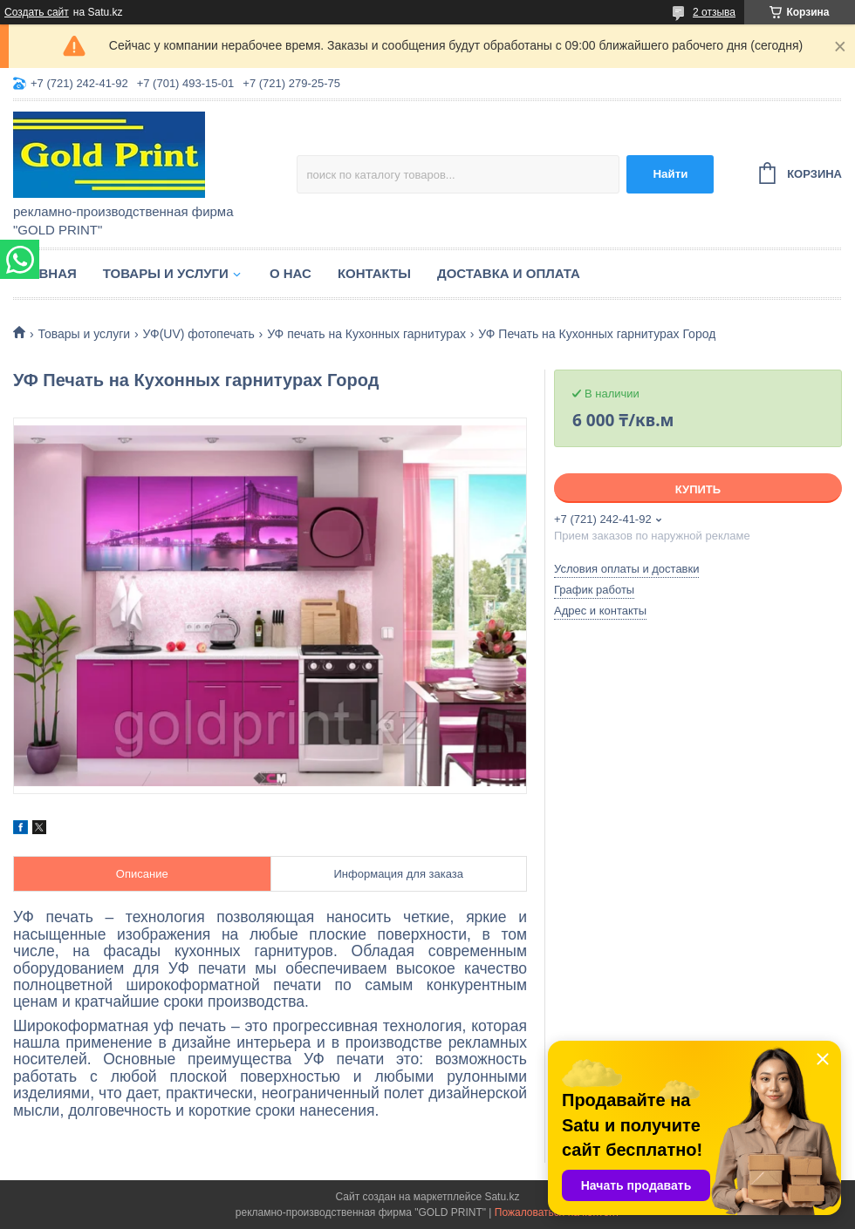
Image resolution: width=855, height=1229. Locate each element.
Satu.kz (501, 1197)
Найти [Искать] (670, 173)
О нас (290, 273)
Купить (698, 489)
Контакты (374, 273)
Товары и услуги (166, 273)
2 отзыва (714, 12)
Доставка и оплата (508, 273)
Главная (45, 273)
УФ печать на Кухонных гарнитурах (366, 334)
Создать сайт (36, 12)
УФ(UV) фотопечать (199, 334)
